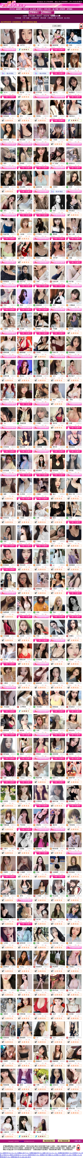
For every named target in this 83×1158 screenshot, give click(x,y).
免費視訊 (13, 45)
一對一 (30, 45)
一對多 (14, 69)
